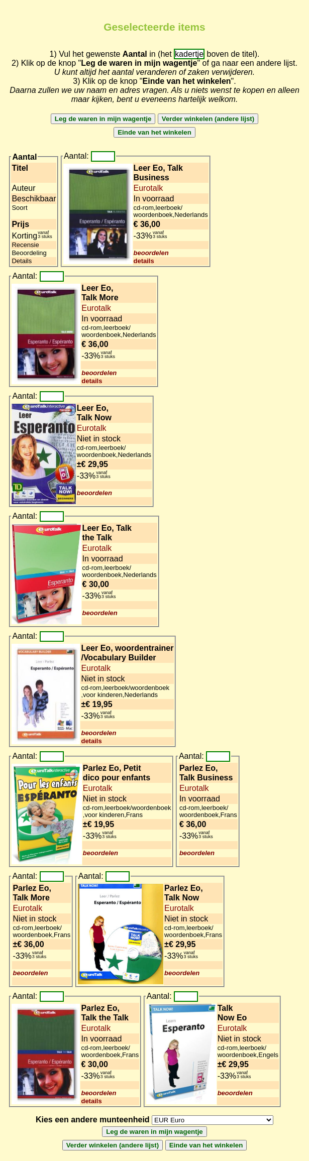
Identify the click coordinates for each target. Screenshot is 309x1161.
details (144, 261)
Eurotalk (148, 188)
